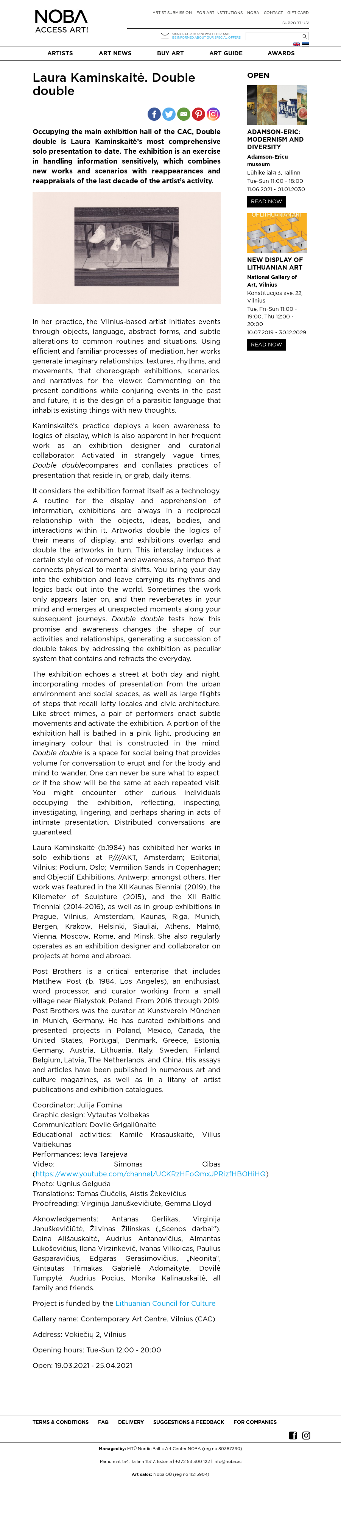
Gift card (298, 13)
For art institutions (219, 13)
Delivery (131, 1423)
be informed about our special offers (206, 37)
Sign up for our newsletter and (200, 34)
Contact (273, 13)
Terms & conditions (61, 1423)
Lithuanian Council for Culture (165, 1304)
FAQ (103, 1423)
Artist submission (172, 13)
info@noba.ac (227, 1462)
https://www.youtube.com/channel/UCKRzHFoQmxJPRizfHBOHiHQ (151, 1174)
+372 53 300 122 (192, 1462)
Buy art (170, 53)
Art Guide (226, 53)
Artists (60, 53)
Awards (281, 53)
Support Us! (295, 23)
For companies (255, 1423)
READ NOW (266, 202)
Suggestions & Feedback (188, 1423)
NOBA (253, 13)
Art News (115, 53)
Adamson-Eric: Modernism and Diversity (275, 139)
